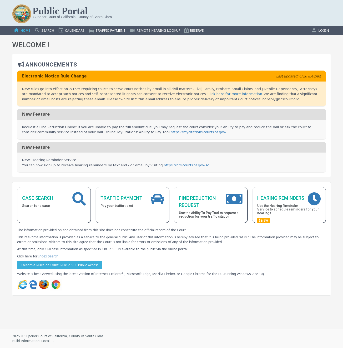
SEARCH (44, 30)
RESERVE (194, 30)
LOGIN (320, 30)
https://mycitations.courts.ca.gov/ (199, 131)
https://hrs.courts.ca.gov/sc (186, 165)
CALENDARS (71, 30)
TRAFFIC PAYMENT (107, 30)
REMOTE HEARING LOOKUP (155, 30)
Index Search (48, 256)
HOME (21, 30)
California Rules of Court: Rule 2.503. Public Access (60, 265)
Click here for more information (234, 93)
